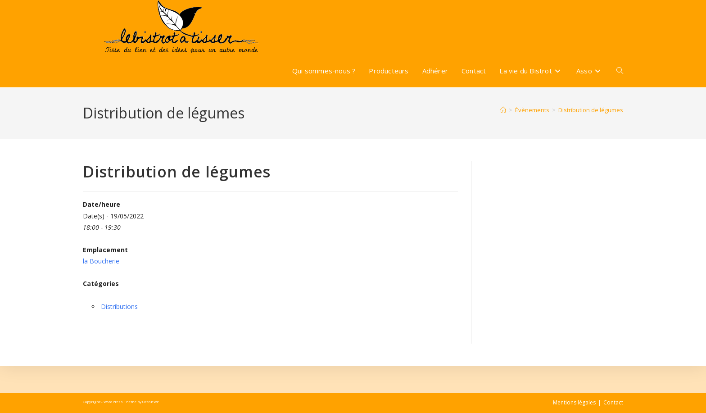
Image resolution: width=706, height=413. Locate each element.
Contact (613, 402)
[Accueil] (503, 110)
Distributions (119, 306)
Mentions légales (574, 402)
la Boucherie (101, 261)
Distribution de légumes (590, 110)
